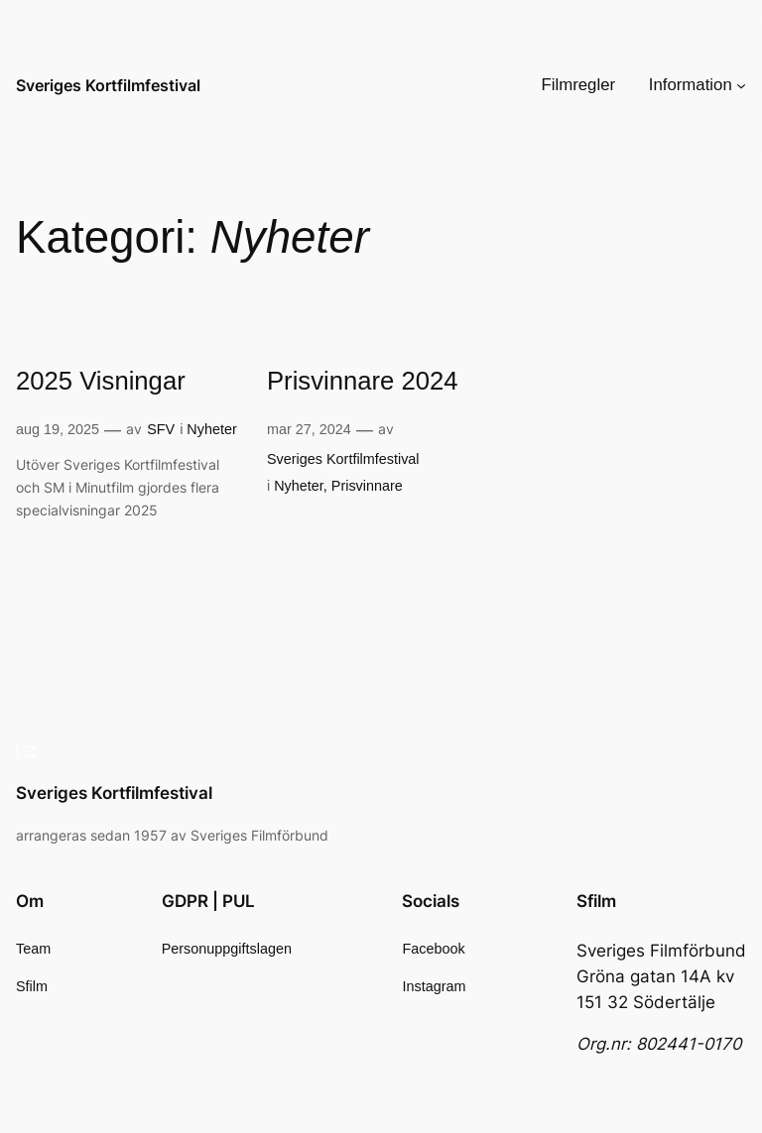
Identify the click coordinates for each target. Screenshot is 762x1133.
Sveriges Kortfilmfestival (108, 85)
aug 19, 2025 (57, 429)
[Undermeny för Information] (741, 85)
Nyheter (211, 429)
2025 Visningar (101, 381)
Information (690, 84)
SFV (161, 429)
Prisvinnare (367, 486)
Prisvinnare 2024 (362, 381)
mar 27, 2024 (309, 429)
